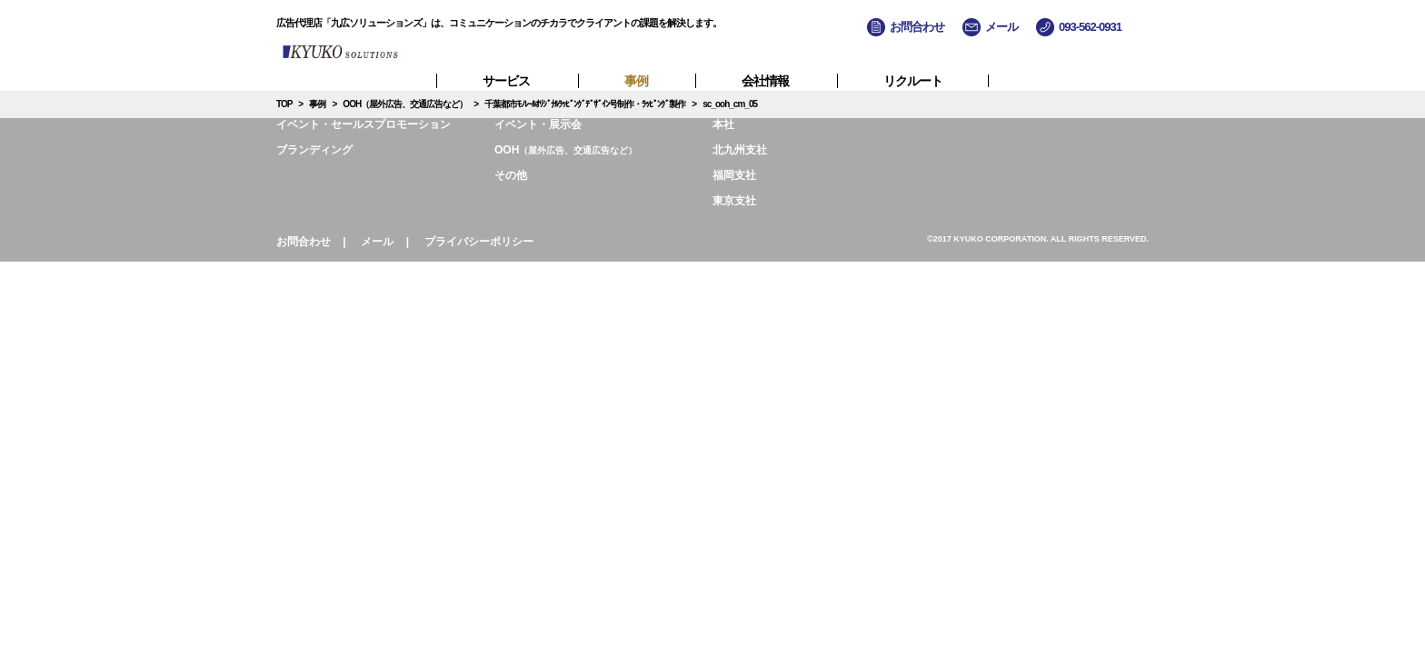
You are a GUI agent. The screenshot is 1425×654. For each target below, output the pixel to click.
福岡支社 (734, 175)
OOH (565, 150)
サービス (506, 81)
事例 (636, 81)
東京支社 (734, 200)
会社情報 (765, 81)
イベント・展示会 (538, 124)
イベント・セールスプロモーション (363, 124)
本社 (723, 124)
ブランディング (314, 150)
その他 (510, 175)
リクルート (912, 81)
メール (377, 241)
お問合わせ (303, 241)
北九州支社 (739, 150)
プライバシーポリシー (478, 241)
